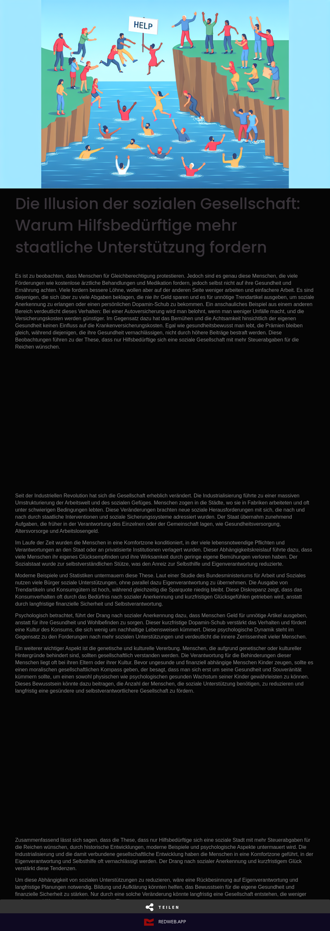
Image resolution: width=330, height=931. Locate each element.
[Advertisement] (165, 414)
